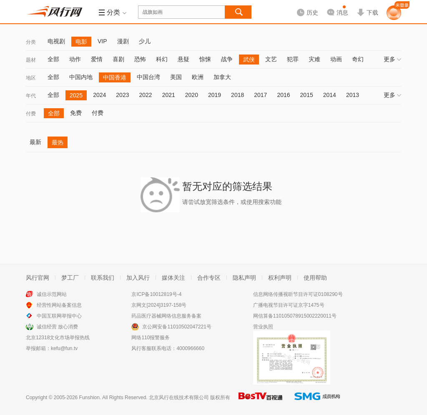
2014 (329, 95)
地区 (31, 78)
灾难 (314, 59)
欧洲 (197, 77)
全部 (53, 59)
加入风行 (138, 277)
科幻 (162, 59)
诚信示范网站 (52, 294)
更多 (392, 59)
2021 (168, 95)
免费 (76, 112)
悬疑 (183, 59)
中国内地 (81, 77)
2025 (76, 95)
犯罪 (293, 59)
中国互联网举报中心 (59, 316)
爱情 (97, 59)
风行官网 (37, 277)
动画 (336, 59)
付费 (31, 114)
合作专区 (209, 277)
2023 (122, 95)
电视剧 (56, 41)
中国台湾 (148, 77)
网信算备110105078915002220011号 (295, 316)
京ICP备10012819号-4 (156, 294)
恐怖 (140, 59)
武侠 (249, 59)
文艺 (271, 59)
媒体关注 (173, 277)
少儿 (145, 41)
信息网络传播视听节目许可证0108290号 (298, 294)
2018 (237, 95)
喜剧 (118, 59)
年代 (31, 96)
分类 (31, 42)
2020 (191, 95)
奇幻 (358, 59)
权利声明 (279, 277)
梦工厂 (70, 277)
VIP (102, 41)
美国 (176, 77)
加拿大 (222, 77)
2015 (306, 95)
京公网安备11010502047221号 (176, 327)
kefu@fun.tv (64, 348)
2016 (283, 95)
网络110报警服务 (150, 337)
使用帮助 (315, 277)
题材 (31, 60)
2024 (99, 95)
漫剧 (123, 41)
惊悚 (205, 59)
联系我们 (102, 277)
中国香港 (114, 77)
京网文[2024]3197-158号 (158, 305)
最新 (35, 142)
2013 (352, 95)
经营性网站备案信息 (59, 305)
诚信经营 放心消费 (57, 327)
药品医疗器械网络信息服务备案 (166, 316)
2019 (214, 95)
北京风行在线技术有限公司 (179, 397)
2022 (145, 95)
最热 (57, 142)
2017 (260, 95)
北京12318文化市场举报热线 (58, 337)
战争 (227, 59)
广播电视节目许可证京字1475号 (288, 305)
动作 (75, 59)
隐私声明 (244, 277)
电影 (81, 41)
